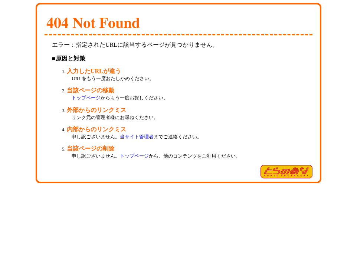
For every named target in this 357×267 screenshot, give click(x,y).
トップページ (86, 97)
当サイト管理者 (137, 136)
